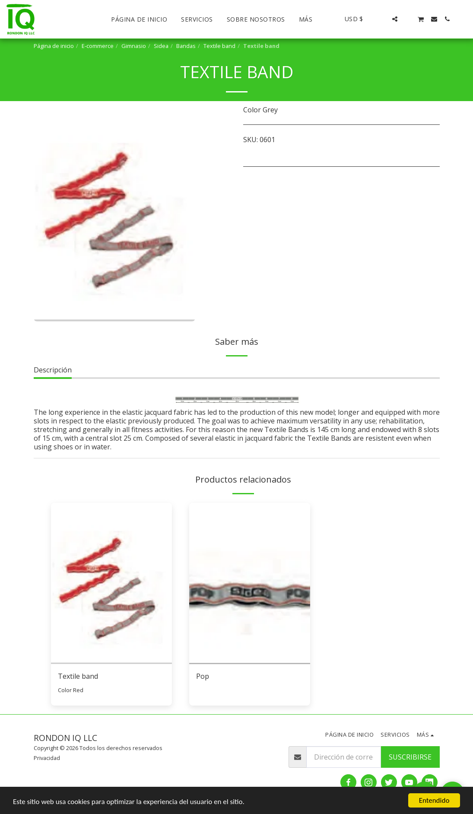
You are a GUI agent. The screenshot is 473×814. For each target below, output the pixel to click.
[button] (382, 19)
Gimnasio (133, 46)
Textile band (219, 46)
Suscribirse (410, 757)
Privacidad (47, 758)
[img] (111, 583)
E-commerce (98, 46)
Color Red (70, 690)
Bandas (186, 46)
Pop (202, 676)
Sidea (161, 46)
